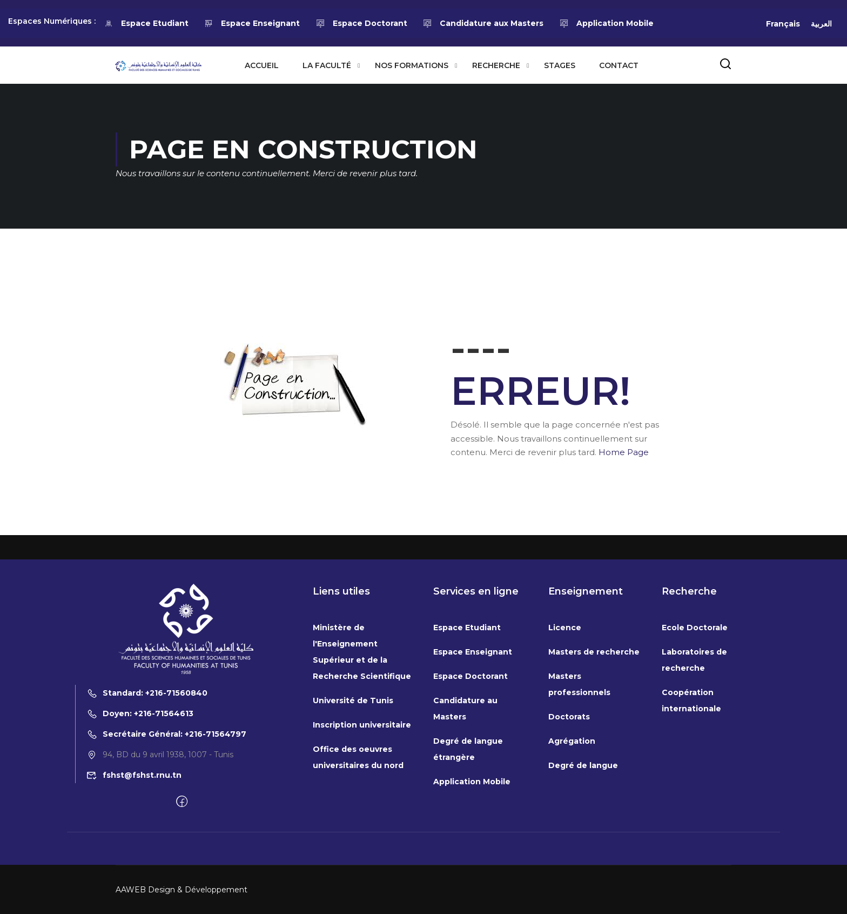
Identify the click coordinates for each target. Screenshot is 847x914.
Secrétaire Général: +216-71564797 (166, 818)
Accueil (261, 65)
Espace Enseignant (252, 23)
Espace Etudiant (146, 23)
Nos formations (411, 65)
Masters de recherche (594, 737)
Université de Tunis (353, 785)
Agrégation (571, 826)
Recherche (496, 65)
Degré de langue (583, 850)
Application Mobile (606, 23)
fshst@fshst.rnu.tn (134, 859)
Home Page (624, 453)
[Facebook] (181, 886)
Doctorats (569, 801)
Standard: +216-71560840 (146, 777)
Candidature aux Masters (483, 23)
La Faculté (326, 65)
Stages (559, 65)
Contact (618, 65)
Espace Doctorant (361, 23)
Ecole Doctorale (695, 712)
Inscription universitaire (362, 810)
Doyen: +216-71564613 (139, 798)
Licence (564, 712)
